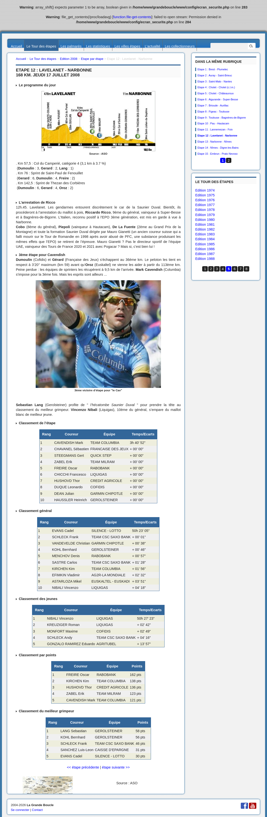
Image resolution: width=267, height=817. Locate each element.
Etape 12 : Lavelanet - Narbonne (217, 135)
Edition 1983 (205, 234)
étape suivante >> (116, 767)
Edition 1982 (205, 229)
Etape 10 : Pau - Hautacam (213, 123)
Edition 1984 (205, 239)
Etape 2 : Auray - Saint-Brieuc (215, 75)
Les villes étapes (127, 46)
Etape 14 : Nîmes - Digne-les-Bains (218, 147)
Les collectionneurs (180, 46)
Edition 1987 (205, 254)
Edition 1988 (205, 259)
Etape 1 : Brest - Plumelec (213, 69)
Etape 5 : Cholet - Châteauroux (216, 93)
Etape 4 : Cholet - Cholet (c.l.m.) (216, 87)
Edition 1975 (205, 195)
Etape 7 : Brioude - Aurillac (213, 105)
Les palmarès (71, 46)
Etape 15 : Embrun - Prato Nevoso (218, 153)
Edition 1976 (205, 200)
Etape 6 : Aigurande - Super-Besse (218, 99)
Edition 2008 (68, 59)
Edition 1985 (205, 244)
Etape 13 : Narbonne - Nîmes (215, 141)
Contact (37, 810)
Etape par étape (92, 59)
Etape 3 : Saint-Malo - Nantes (215, 81)
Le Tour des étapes (41, 46)
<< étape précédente (83, 767)
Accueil (16, 46)
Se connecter (20, 810)
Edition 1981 (205, 224)
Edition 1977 (205, 205)
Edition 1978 (205, 210)
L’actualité (152, 46)
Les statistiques (98, 46)
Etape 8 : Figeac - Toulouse (213, 111)
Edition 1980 (205, 220)
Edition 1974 (205, 190)
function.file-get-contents (132, 17)
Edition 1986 (205, 249)
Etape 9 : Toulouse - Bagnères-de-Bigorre (222, 117)
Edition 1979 (205, 215)
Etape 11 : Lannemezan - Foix (215, 129)
